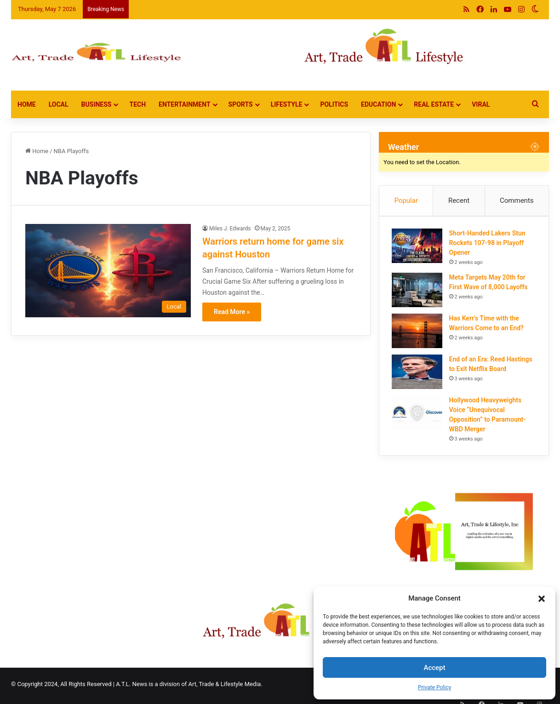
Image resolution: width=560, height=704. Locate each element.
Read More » (232, 311)
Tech (137, 104)
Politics (334, 104)
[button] (541, 598)
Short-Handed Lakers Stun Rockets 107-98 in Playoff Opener (489, 244)
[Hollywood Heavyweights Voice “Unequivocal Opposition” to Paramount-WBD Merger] (418, 414)
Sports (241, 104)
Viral (481, 104)
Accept (434, 668)
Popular (406, 200)
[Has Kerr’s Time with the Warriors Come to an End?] (418, 332)
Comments (517, 200)
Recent (458, 200)
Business (96, 104)
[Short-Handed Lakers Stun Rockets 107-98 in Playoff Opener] (418, 247)
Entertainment (184, 104)
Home (26, 104)
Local (59, 104)
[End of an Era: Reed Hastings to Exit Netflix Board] (418, 373)
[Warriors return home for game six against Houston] (108, 270)
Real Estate (434, 104)
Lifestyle (287, 104)
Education (378, 104)
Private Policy (434, 687)
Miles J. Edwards (230, 228)
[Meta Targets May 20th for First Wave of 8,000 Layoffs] (418, 292)
